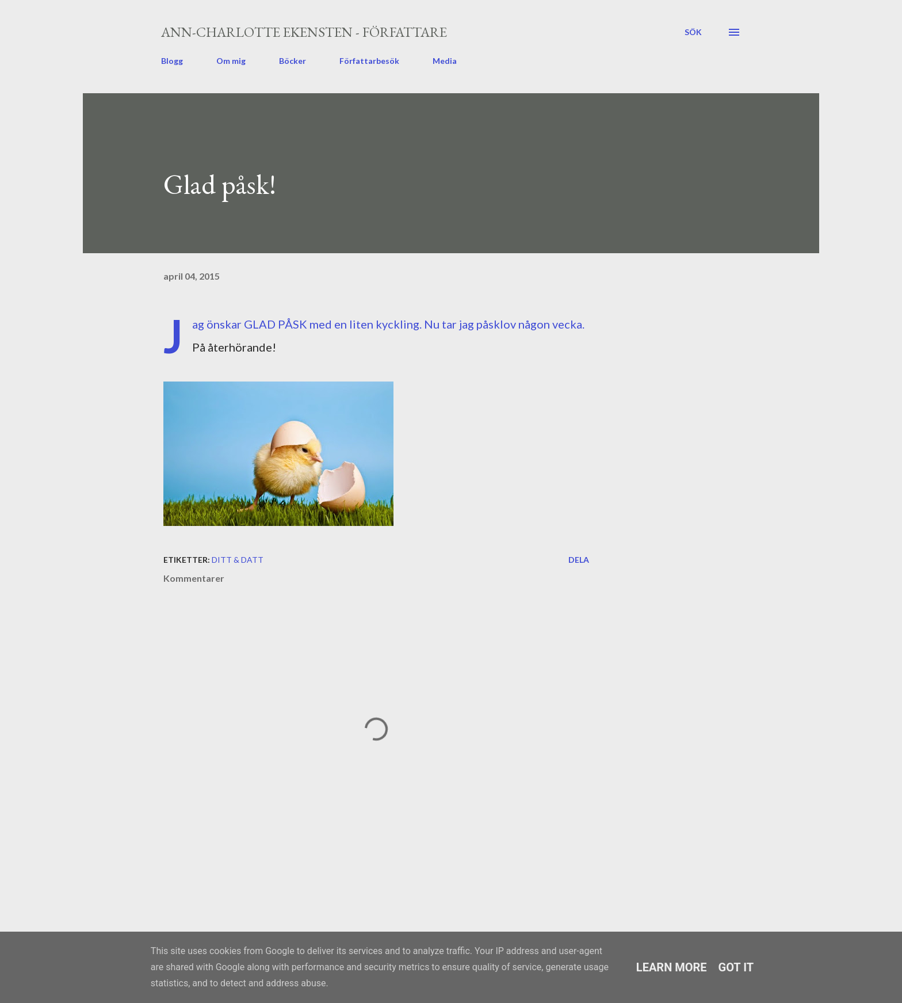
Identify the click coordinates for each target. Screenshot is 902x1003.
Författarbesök (369, 61)
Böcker (292, 61)
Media (445, 61)
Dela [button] (578, 560)
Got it (736, 967)
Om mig (231, 61)
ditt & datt (237, 560)
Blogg (172, 61)
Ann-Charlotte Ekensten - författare (304, 32)
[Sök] (693, 32)
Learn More (671, 967)
